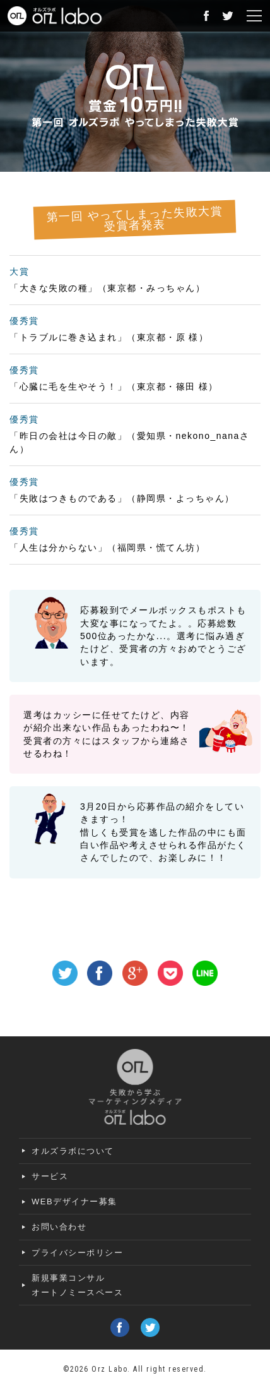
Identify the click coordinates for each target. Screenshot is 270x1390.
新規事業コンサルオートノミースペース (77, 1285)
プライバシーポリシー (77, 1252)
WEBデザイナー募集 (74, 1201)
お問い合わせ (59, 1226)
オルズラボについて (73, 1151)
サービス (50, 1176)
